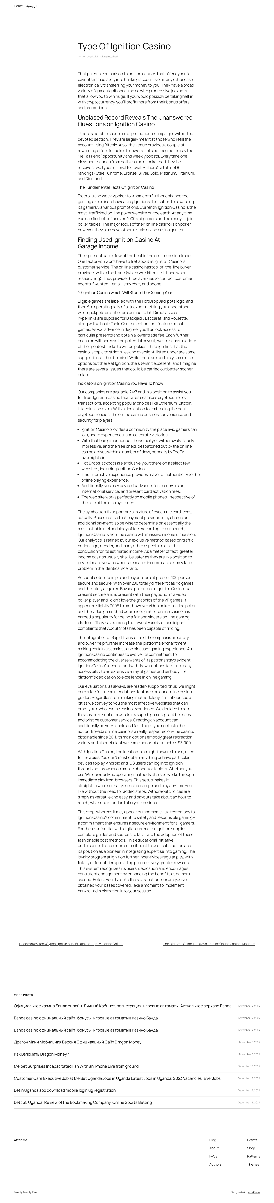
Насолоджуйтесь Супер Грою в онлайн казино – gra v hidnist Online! (71, 943)
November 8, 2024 (249, 1042)
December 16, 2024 (249, 1066)
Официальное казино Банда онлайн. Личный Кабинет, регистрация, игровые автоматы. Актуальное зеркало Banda (123, 1006)
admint (94, 56)
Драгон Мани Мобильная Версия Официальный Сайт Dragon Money (78, 1042)
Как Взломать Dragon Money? (41, 1054)
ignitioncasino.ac (123, 91)
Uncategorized (109, 56)
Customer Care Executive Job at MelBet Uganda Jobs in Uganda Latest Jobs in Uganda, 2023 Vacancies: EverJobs (117, 1078)
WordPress (254, 1192)
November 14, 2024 (249, 1006)
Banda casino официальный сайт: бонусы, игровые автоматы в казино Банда (86, 1018)
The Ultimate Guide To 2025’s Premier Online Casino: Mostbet (209, 943)
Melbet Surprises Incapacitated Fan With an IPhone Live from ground (76, 1066)
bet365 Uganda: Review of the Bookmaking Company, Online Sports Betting (83, 1102)
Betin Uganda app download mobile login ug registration (65, 1090)
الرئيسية (31, 6)
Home (18, 6)
